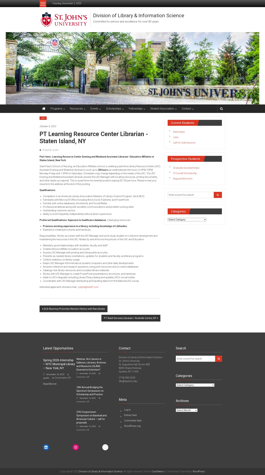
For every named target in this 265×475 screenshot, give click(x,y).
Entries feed (130, 415)
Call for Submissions (184, 142)
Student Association (162, 108)
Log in (127, 409)
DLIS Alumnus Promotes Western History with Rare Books (74, 308)
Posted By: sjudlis (50, 150)
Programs (56, 108)
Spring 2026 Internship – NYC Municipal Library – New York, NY (59, 364)
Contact (186, 108)
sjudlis (46, 378)
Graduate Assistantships (186, 168)
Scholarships (113, 108)
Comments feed (132, 420)
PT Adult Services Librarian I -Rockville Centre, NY (130, 318)
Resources (76, 108)
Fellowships (136, 108)
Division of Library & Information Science (138, 15)
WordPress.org (132, 426)
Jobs (43, 118)
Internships (179, 131)
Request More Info (182, 178)
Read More (49, 384)
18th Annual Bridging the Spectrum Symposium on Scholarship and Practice (90, 391)
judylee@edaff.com (88, 287)
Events (94, 108)
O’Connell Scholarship (185, 173)
